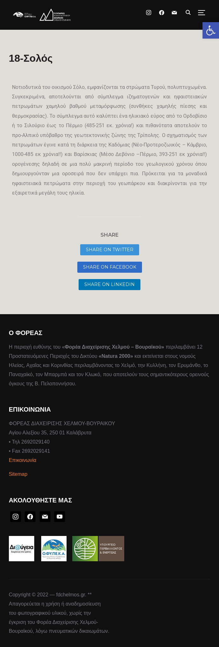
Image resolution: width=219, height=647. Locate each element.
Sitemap (18, 474)
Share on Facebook (109, 267)
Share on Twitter (109, 249)
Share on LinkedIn (109, 284)
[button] (211, 30)
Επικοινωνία (22, 460)
